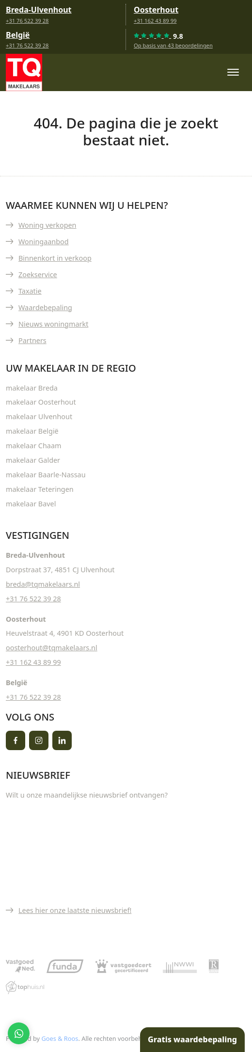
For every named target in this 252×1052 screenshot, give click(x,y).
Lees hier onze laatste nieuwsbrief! (74, 910)
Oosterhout (156, 9)
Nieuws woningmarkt (53, 324)
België (18, 35)
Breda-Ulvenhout (39, 9)
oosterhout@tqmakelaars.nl (51, 647)
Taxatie (30, 291)
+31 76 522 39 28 (27, 20)
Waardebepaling (45, 307)
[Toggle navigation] (233, 72)
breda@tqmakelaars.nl (43, 584)
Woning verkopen (47, 225)
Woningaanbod (43, 241)
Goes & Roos (59, 1038)
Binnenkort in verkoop (55, 258)
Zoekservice (37, 274)
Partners (32, 340)
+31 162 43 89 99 (155, 20)
